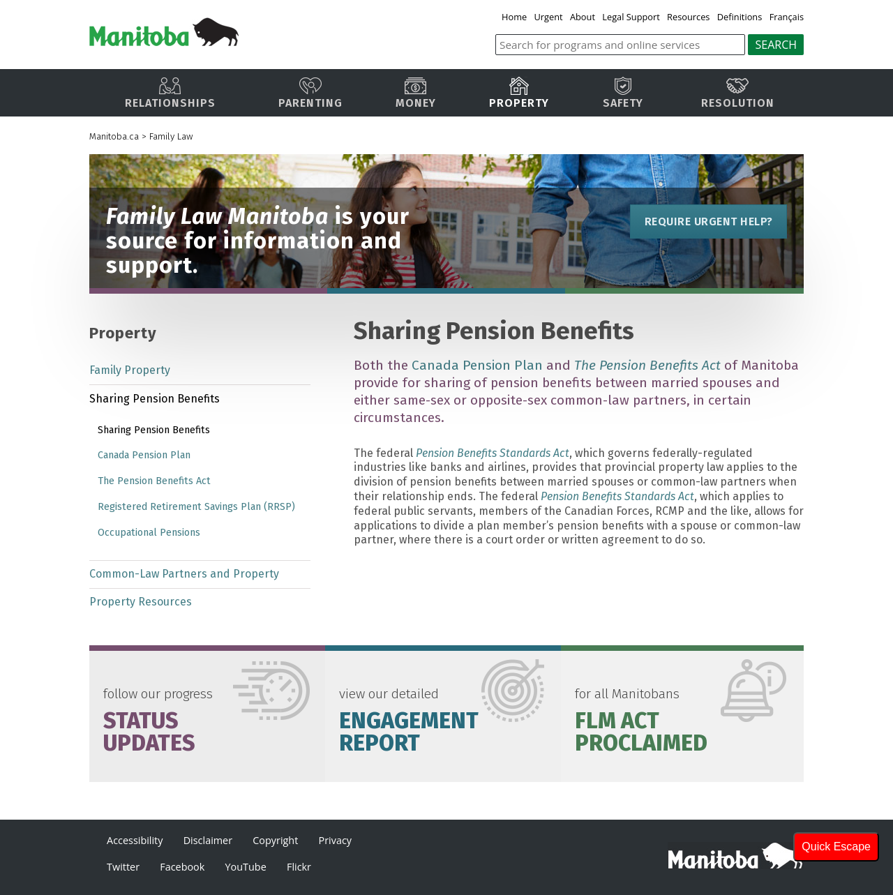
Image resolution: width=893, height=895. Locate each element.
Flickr (299, 866)
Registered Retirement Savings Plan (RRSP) (196, 507)
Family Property (129, 370)
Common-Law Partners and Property (184, 573)
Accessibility (135, 840)
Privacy (335, 840)
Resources (688, 16)
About (582, 16)
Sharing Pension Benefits (154, 398)
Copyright (275, 840)
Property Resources (140, 601)
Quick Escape (836, 846)
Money (416, 93)
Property (519, 93)
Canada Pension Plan (477, 365)
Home (514, 16)
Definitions (740, 16)
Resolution (737, 93)
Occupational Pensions (149, 533)
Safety (623, 93)
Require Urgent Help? (708, 221)
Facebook (182, 866)
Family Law (171, 136)
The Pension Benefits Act (154, 481)
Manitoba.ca (114, 136)
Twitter (123, 866)
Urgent (548, 16)
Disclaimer (207, 840)
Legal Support (632, 16)
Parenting (310, 93)
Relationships (170, 93)
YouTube (246, 866)
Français (787, 16)
